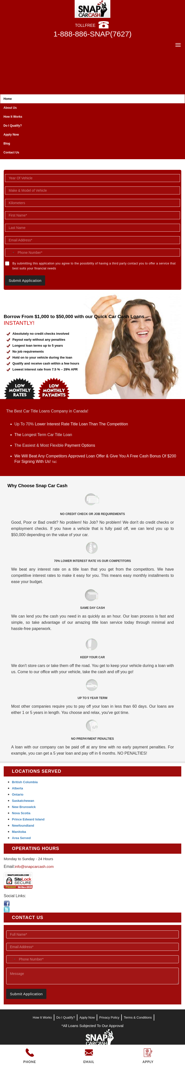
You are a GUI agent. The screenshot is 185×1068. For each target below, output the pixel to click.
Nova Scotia (21, 813)
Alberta (17, 788)
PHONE (29, 1062)
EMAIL (88, 1062)
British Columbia (25, 782)
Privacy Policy (109, 1017)
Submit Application (25, 280)
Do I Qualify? (12, 125)
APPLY (148, 1062)
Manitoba (19, 832)
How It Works (12, 116)
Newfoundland (23, 825)
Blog (6, 143)
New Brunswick (24, 807)
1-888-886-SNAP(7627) (92, 34)
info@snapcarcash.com (34, 866)
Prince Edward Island (28, 819)
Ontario (17, 794)
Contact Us (11, 152)
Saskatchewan (23, 801)
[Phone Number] (92, 253)
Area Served (21, 838)
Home (7, 99)
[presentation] (38, 1007)
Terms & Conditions (138, 1017)
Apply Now (11, 134)
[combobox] (10, 253)
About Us (10, 108)
